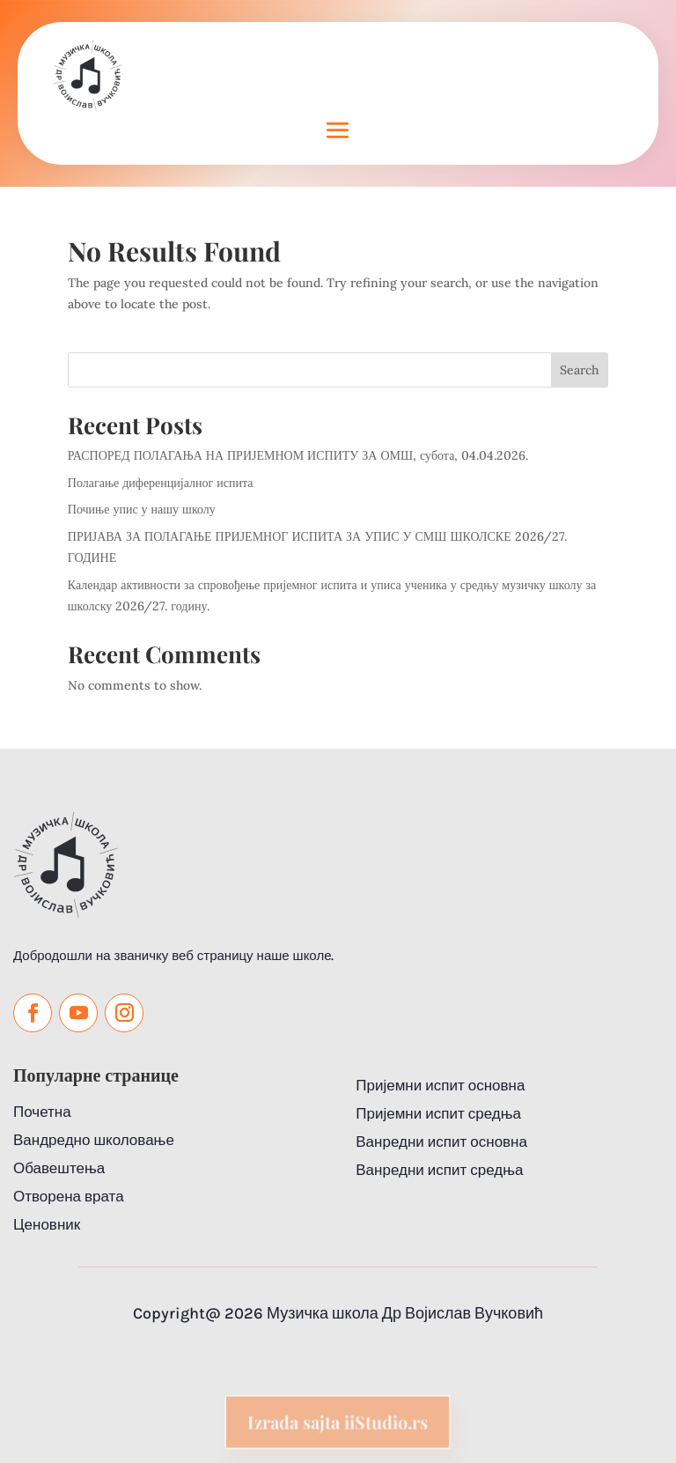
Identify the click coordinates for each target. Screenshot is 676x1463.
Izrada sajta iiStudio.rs (337, 1433)
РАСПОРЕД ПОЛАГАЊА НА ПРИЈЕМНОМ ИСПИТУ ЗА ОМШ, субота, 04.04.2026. (298, 455)
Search (579, 370)
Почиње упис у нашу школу (142, 509)
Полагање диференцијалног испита (161, 483)
